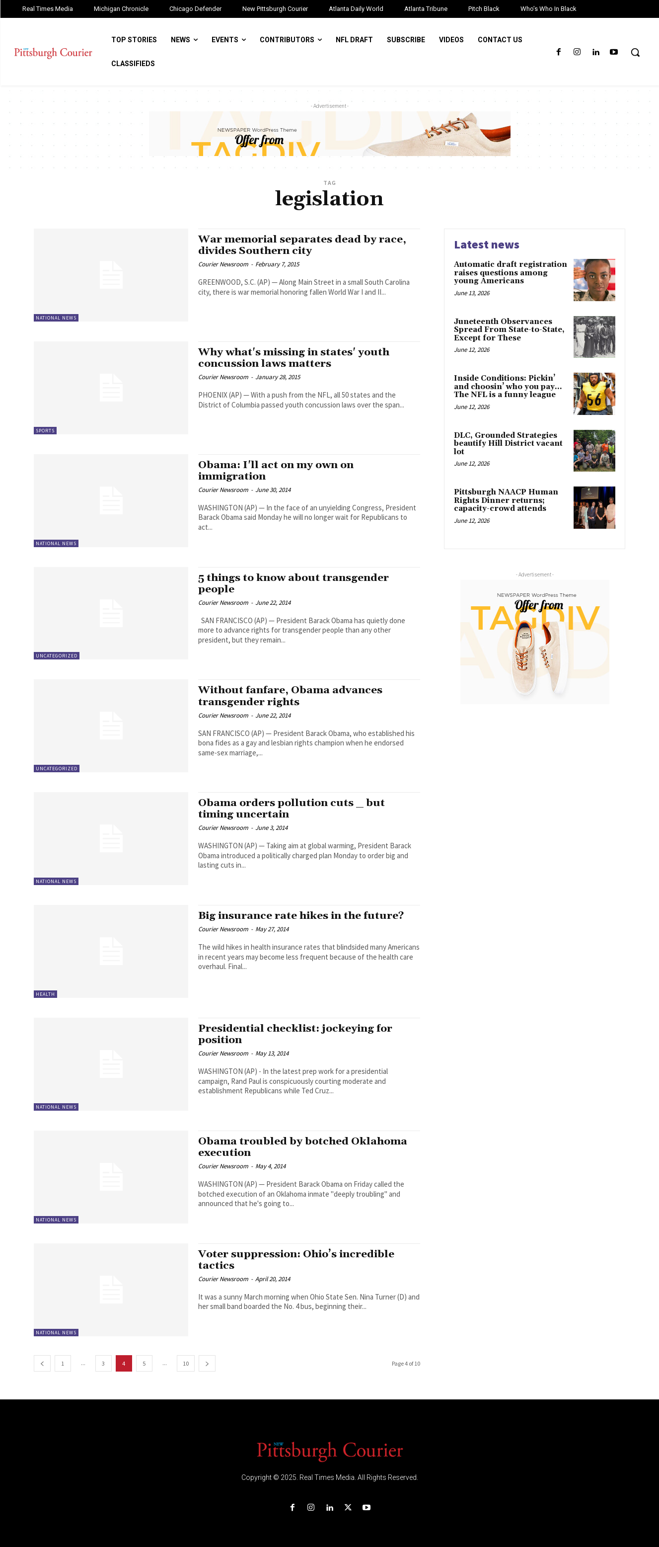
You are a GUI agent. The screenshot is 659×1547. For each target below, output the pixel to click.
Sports (45, 430)
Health (45, 994)
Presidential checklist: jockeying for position (296, 1034)
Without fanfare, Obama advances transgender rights (290, 696)
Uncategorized (56, 655)
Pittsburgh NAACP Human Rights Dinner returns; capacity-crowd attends (506, 500)
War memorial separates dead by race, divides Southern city (302, 245)
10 (186, 1363)
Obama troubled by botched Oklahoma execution (302, 1147)
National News (56, 318)
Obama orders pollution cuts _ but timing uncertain (291, 809)
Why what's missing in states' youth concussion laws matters (294, 358)
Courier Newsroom (223, 264)
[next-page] (207, 1363)
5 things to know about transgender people (293, 583)
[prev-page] (42, 1363)
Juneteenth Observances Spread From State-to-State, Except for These (509, 330)
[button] (635, 52)
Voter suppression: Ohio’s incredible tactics (297, 1260)
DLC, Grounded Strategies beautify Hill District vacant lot (508, 444)
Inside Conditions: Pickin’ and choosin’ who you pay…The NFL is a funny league (508, 387)
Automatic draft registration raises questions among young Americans (510, 273)
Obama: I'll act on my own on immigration (276, 471)
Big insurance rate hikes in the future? (302, 915)
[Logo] (329, 1451)
